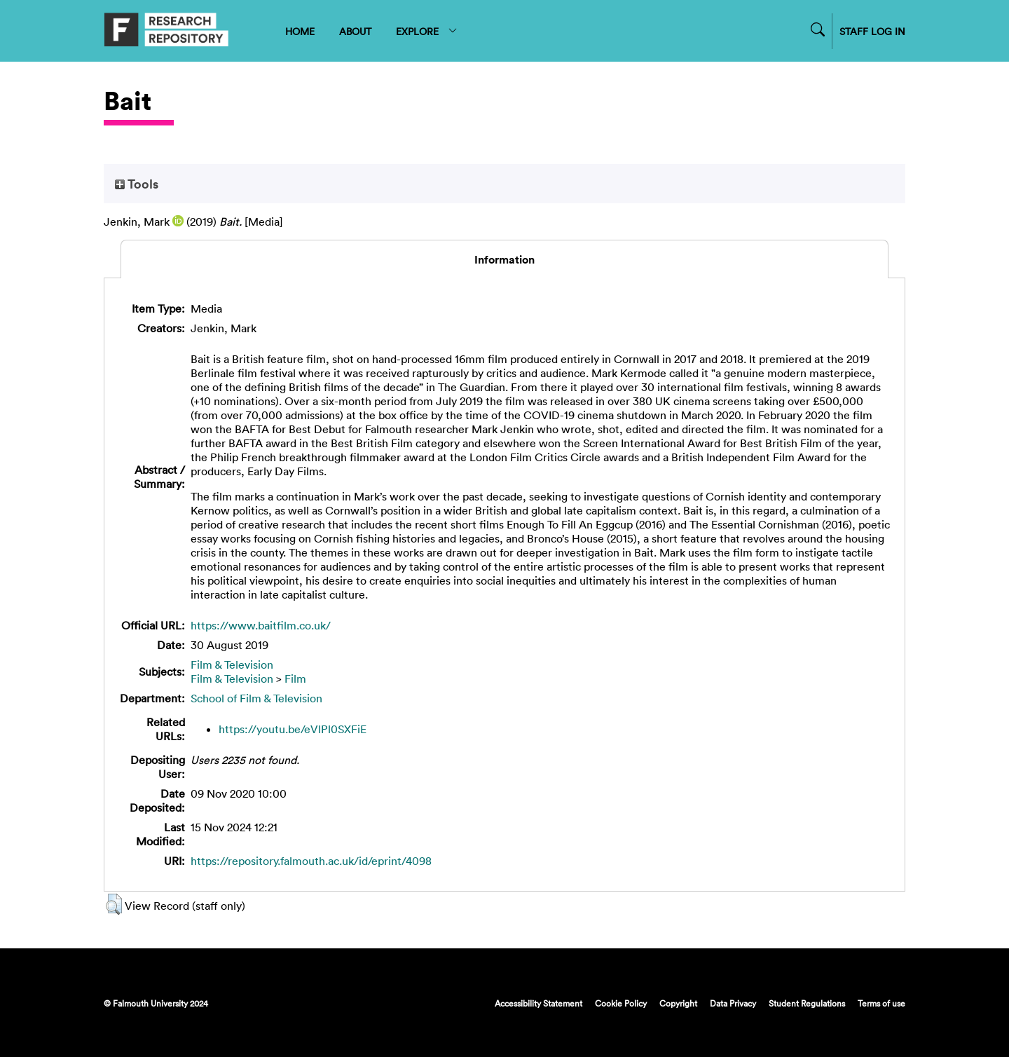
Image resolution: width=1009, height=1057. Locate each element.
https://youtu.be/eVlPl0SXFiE (292, 729)
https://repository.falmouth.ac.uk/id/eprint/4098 (311, 861)
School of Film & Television (256, 698)
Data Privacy (733, 1003)
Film (295, 678)
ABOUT (355, 31)
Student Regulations (807, 1003)
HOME (300, 31)
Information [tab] (504, 259)
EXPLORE (427, 31)
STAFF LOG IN (872, 31)
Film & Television (232, 664)
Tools (136, 183)
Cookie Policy (621, 1003)
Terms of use (881, 1003)
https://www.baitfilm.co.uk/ (261, 625)
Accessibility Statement (538, 1003)
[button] (114, 904)
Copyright (678, 1003)
